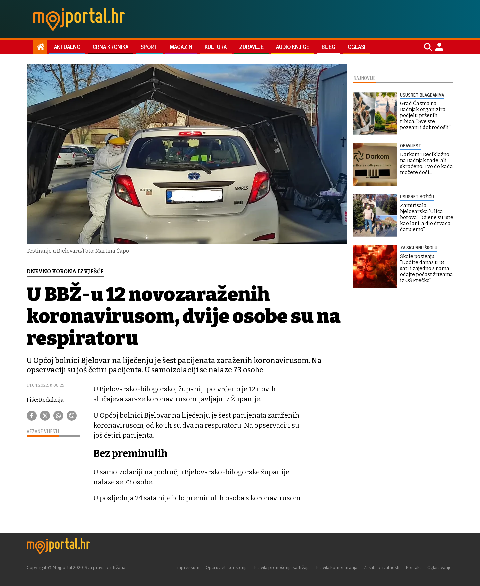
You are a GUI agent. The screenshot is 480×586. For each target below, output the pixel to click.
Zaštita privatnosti (383, 567)
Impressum (189, 567)
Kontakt (415, 567)
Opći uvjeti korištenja (228, 567)
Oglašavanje (441, 567)
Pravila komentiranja (338, 567)
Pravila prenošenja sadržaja (283, 567)
